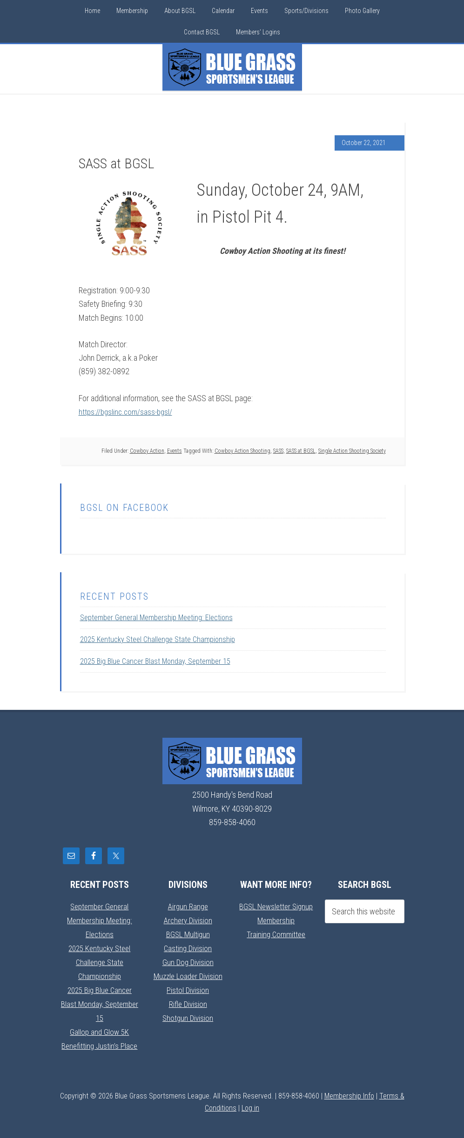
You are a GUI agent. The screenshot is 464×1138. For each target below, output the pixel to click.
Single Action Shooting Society (352, 450)
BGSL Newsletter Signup (276, 906)
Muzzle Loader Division (187, 974)
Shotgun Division (187, 1015)
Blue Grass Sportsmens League (232, 67)
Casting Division (188, 947)
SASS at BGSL (301, 450)
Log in (250, 1103)
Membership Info (349, 1091)
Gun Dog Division (188, 961)
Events (174, 450)
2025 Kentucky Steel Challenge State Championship (157, 639)
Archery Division (188, 920)
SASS (278, 450)
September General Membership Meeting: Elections (156, 617)
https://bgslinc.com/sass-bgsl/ (127, 412)
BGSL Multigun (188, 933)
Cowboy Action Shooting (242, 450)
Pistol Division (187, 987)
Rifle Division (188, 1001)
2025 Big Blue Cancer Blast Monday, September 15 (155, 661)
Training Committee (276, 933)
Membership (276, 920)
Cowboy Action (147, 450)
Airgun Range (188, 906)
